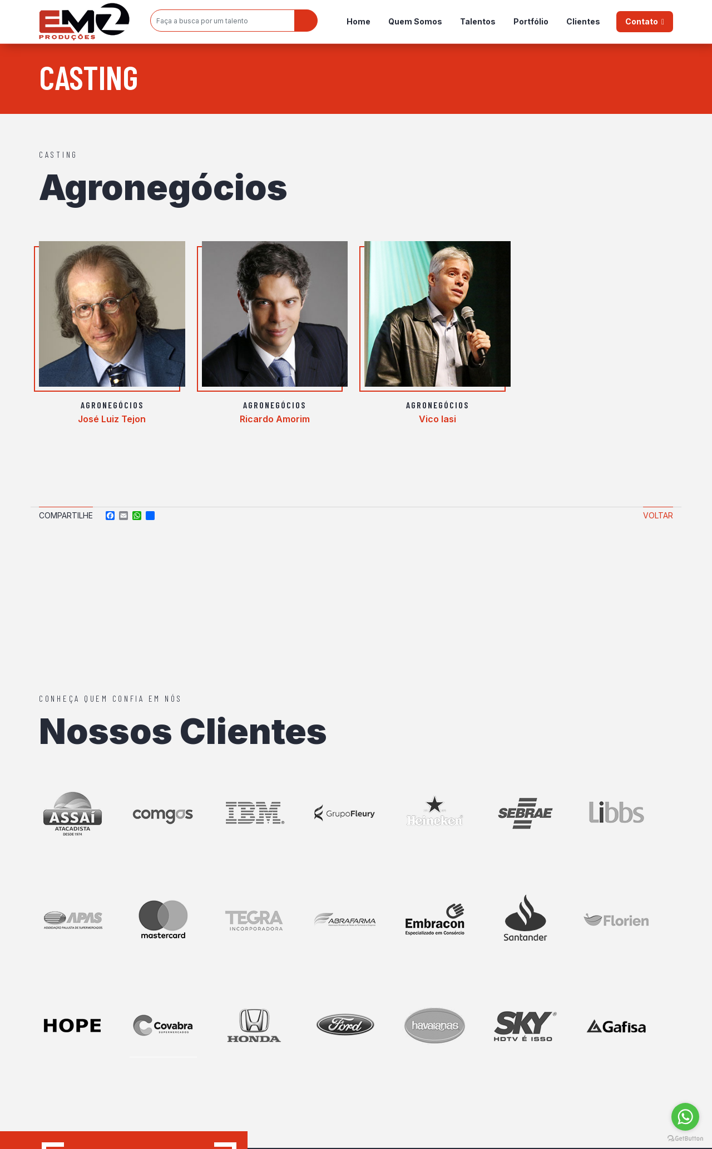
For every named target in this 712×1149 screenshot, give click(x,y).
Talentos (478, 21)
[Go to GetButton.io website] (685, 1138)
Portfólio (530, 21)
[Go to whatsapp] (685, 1117)
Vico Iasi (437, 418)
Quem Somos (415, 21)
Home (358, 21)
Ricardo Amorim (275, 418)
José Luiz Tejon (112, 418)
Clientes (583, 21)
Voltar (658, 515)
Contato (641, 21)
